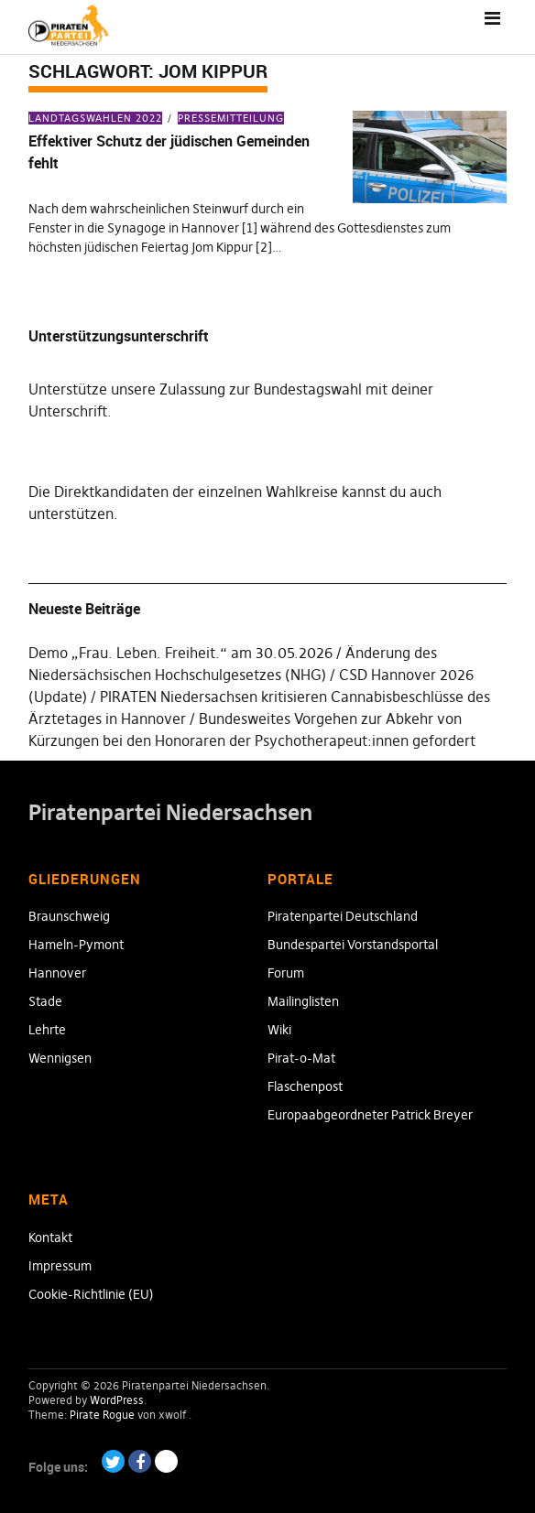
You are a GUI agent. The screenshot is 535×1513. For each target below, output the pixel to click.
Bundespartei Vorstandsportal (353, 944)
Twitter (113, 1461)
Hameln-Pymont (76, 944)
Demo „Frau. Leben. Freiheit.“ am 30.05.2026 (180, 652)
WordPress (117, 1400)
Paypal (166, 1461)
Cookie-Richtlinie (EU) (91, 1294)
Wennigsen (60, 1058)
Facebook (139, 1461)
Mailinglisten (303, 1001)
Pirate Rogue (102, 1414)
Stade (45, 1001)
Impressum (60, 1266)
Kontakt (50, 1237)
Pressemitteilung (231, 118)
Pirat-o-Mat (301, 1058)
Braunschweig (69, 916)
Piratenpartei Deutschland (343, 916)
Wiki (279, 1029)
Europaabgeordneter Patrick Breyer (370, 1115)
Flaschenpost (305, 1086)
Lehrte (47, 1029)
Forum (286, 973)
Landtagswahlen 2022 (95, 118)
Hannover (57, 973)
